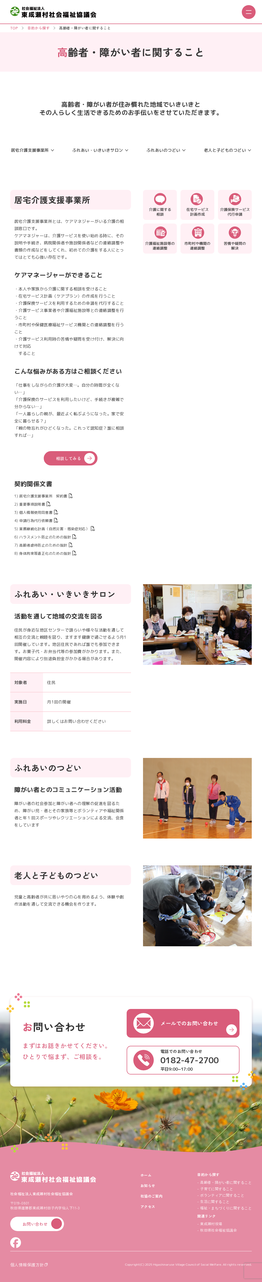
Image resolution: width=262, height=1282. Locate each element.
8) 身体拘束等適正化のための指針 (45, 553)
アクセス (147, 1206)
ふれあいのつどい (166, 150)
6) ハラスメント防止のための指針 (45, 537)
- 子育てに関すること (215, 1188)
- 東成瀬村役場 (209, 1223)
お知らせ (147, 1185)
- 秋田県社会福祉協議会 (217, 1230)
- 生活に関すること (213, 1201)
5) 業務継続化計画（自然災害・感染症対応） (54, 528)
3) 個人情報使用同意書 (36, 512)
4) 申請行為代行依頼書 (36, 520)
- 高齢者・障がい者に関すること (224, 1182)
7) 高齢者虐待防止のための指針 (43, 545)
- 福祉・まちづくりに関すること (224, 1207)
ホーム (145, 1175)
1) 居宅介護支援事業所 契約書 (43, 496)
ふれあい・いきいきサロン (100, 150)
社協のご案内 (151, 1196)
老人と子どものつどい (227, 150)
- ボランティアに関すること (220, 1195)
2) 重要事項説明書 (32, 504)
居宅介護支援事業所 (32, 150)
